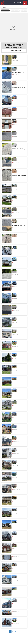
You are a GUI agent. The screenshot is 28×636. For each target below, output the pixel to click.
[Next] (18, 631)
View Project (23, 63)
